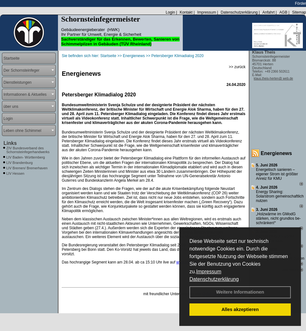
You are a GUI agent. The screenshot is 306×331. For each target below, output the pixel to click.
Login (170, 12)
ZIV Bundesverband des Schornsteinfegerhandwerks (27, 150)
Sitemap (299, 12)
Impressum (208, 271)
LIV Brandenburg (19, 163)
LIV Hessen (15, 173)
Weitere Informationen (240, 292)
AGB (283, 12)
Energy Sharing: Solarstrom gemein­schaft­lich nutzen (280, 196)
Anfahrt (268, 12)
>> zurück (237, 67)
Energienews (276, 153)
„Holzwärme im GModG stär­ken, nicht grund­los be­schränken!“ (278, 218)
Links (10, 143)
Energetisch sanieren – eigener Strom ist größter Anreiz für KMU (277, 174)
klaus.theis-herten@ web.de (273, 78)
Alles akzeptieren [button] (240, 309)
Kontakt (186, 12)
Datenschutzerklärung (214, 279)
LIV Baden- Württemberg (25, 157)
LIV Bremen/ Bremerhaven (27, 168)
